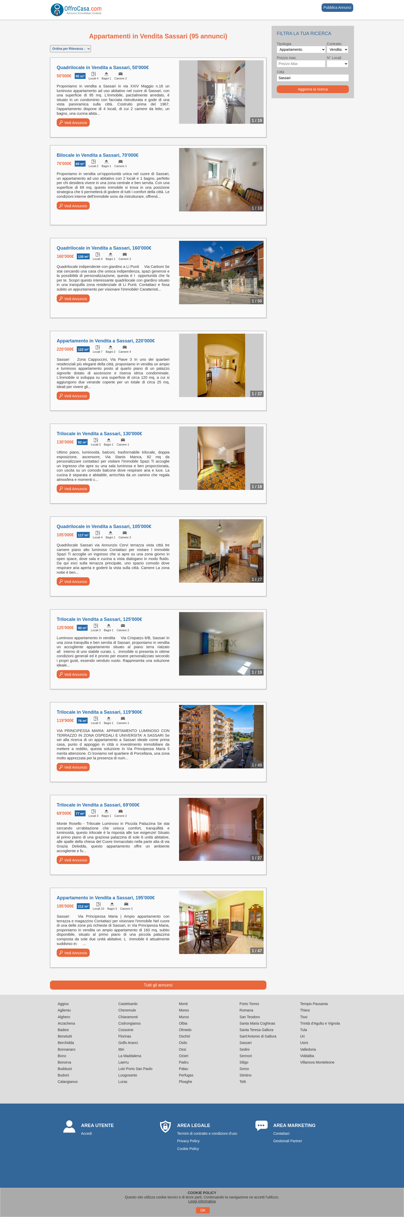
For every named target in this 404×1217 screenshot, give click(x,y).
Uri (302, 1036)
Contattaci (281, 1133)
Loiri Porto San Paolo (135, 1069)
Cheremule (127, 1010)
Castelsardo (128, 1004)
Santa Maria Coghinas (257, 1023)
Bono (62, 1056)
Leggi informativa (202, 1201)
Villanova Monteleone (317, 1062)
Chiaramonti (128, 1017)
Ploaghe (185, 1082)
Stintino (246, 1075)
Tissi (303, 1017)
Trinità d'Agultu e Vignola (320, 1023)
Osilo (183, 1043)
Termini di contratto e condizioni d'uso (207, 1133)
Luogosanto (127, 1075)
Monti (183, 1004)
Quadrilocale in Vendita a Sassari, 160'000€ (104, 248)
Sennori (246, 1056)
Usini (304, 1043)
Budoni (63, 1075)
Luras (122, 1082)
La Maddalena (129, 1056)
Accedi (86, 1133)
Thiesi (305, 1010)
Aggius (63, 1004)
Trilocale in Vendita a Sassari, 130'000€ (99, 433)
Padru (183, 1062)
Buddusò (65, 1069)
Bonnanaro (66, 1049)
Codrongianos (129, 1023)
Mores (184, 1010)
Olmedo (185, 1030)
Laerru (123, 1062)
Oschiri (184, 1036)
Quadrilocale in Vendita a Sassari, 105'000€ (104, 526)
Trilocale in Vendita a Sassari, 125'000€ (99, 619)
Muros (184, 1017)
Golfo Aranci (128, 1043)
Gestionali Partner (287, 1141)
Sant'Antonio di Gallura (258, 1036)
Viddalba (307, 1056)
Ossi (182, 1049)
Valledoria (308, 1049)
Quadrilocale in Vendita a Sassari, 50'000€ (103, 67)
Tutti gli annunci (158, 985)
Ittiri (121, 1049)
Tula (303, 1030)
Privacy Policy (188, 1141)
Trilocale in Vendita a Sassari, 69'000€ (98, 805)
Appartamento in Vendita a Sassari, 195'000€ (106, 897)
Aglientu (64, 1010)
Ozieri (183, 1056)
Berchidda (66, 1043)
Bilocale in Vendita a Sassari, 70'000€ (97, 155)
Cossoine (125, 1030)
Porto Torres (249, 1004)
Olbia (183, 1023)
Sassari (246, 1043)
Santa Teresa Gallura (256, 1030)
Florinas (124, 1036)
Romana (246, 1010)
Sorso (244, 1069)
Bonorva (64, 1062)
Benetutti (65, 1036)
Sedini (245, 1049)
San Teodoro (250, 1017)
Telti (243, 1082)
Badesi (63, 1030)
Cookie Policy (188, 1149)
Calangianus (68, 1082)
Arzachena (66, 1023)
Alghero (64, 1017)
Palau (183, 1069)
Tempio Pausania (314, 1004)
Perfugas (186, 1075)
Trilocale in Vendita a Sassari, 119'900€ (99, 712)
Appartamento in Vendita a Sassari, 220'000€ (106, 340)
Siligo (244, 1062)
